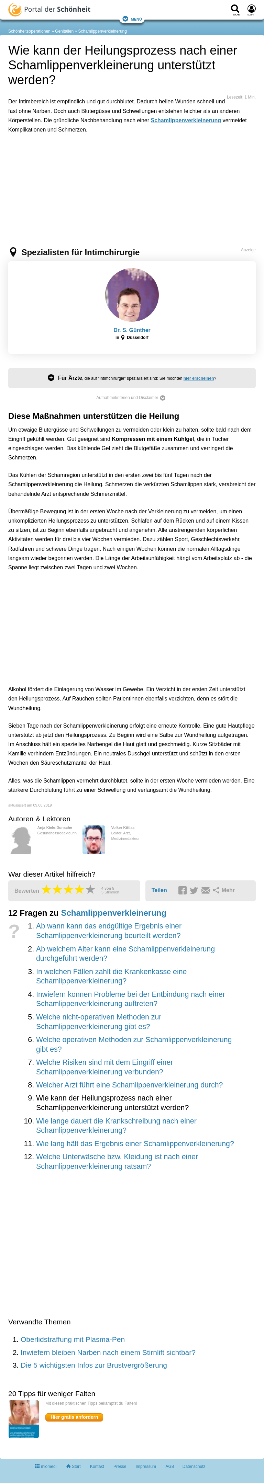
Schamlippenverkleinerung (102, 31)
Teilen (159, 890)
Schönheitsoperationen (29, 31)
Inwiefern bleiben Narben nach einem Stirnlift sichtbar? (108, 1352)
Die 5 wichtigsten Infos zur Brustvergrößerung (94, 1365)
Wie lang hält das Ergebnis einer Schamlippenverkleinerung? (135, 1144)
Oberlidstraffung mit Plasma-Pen (73, 1339)
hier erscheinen (199, 378)
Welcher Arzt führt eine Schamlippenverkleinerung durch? (129, 1085)
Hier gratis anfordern (74, 1417)
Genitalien (64, 31)
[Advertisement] (114, 169)
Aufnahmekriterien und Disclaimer (130, 397)
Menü (132, 18)
